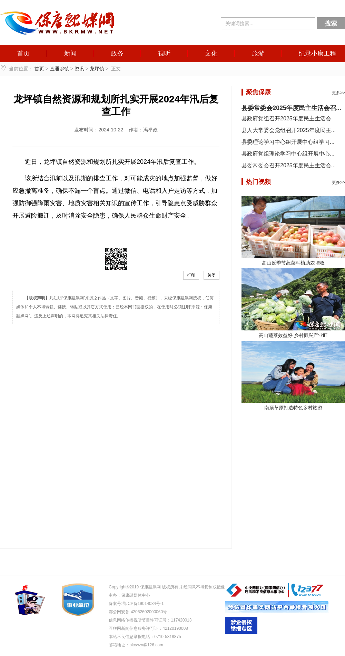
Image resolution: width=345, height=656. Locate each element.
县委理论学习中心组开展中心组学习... (287, 142)
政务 (117, 53)
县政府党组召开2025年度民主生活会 (286, 118)
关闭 (211, 275)
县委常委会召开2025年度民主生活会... (288, 165)
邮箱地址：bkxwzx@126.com (136, 645)
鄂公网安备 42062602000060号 (138, 611)
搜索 (331, 23)
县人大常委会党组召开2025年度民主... (288, 130)
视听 (164, 53)
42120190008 (175, 628)
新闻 (70, 53)
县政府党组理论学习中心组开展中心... (287, 154)
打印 (191, 275)
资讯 (79, 68)
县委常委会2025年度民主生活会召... (291, 108)
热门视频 (258, 181)
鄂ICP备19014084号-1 (143, 603)
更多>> (338, 92)
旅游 (258, 53)
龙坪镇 (97, 68)
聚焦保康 (258, 92)
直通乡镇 (59, 68)
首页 (23, 53)
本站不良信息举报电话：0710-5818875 (145, 636)
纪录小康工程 (317, 53)
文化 (211, 53)
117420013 (181, 620)
